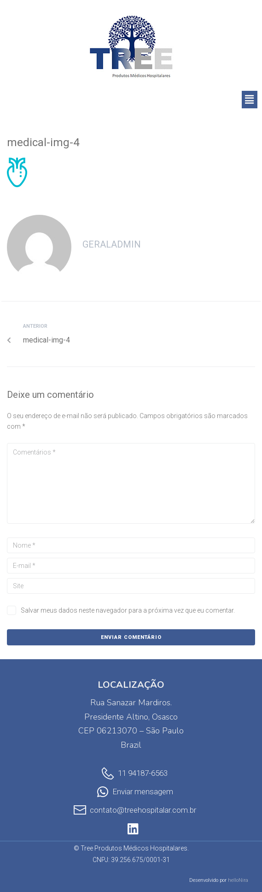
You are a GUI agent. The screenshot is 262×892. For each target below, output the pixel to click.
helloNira (238, 880)
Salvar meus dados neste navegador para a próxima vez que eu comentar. (128, 610)
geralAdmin (111, 244)
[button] (249, 99)
